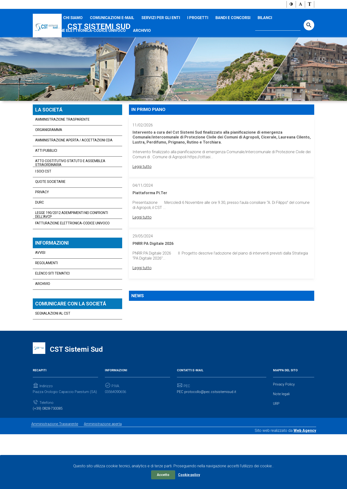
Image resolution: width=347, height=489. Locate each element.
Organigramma (48, 156)
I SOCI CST (46, 43)
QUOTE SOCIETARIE (50, 208)
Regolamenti (46, 290)
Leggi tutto (143, 204)
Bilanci (265, 43)
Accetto (163, 475)
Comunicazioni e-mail (112, 43)
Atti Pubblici (46, 177)
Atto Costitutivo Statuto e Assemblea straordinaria (70, 189)
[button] (291, 4)
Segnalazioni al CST (52, 341)
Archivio (142, 56)
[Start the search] (309, 25)
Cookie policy (189, 475)
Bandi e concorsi (232, 43)
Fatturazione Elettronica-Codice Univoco (81, 56)
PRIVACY (42, 218)
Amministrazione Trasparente (62, 145)
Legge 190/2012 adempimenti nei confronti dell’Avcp (71, 241)
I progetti (197, 43)
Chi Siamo (73, 43)
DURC (39, 228)
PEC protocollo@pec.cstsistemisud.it (208, 438)
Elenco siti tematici (52, 300)
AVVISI (40, 279)
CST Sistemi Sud (99, 26)
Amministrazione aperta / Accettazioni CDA (74, 166)
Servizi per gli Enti (160, 43)
